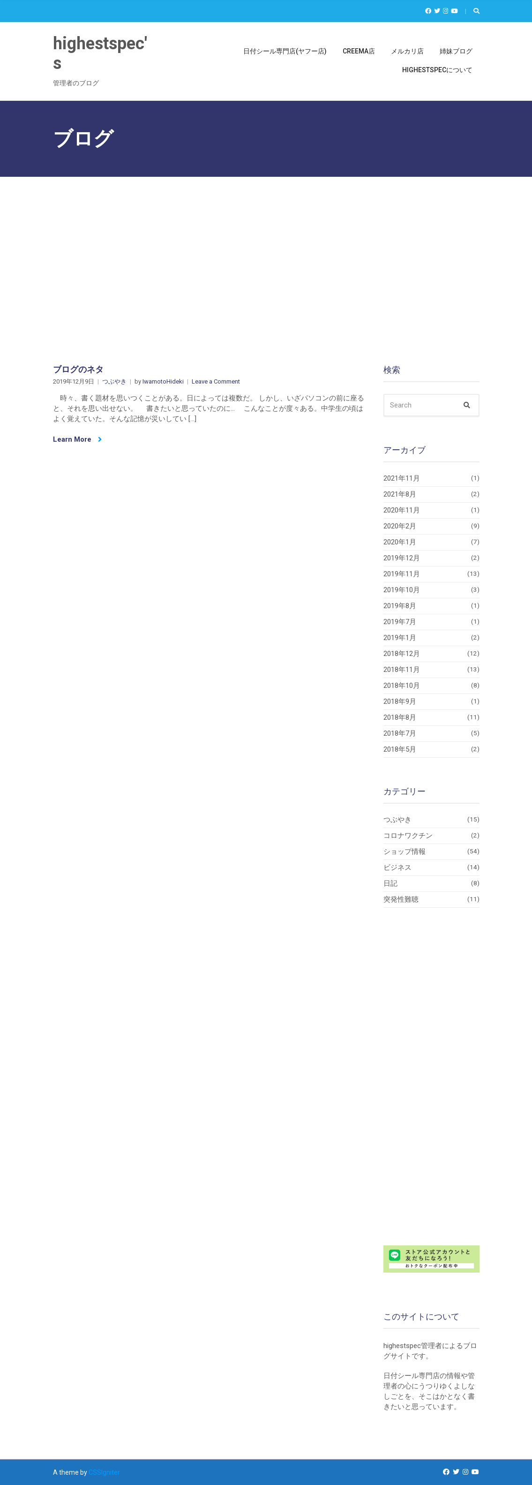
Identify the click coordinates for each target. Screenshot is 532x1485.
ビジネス (397, 867)
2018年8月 (399, 717)
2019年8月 (399, 606)
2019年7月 (399, 622)
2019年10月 (401, 590)
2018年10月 (401, 685)
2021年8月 (399, 494)
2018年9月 (399, 701)
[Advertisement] (266, 247)
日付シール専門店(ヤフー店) (285, 51)
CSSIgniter (104, 1472)
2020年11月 (401, 510)
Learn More (77, 439)
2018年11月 (401, 669)
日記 (390, 883)
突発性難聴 (401, 899)
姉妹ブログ (456, 51)
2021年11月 (401, 478)
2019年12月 (401, 558)
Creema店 (359, 51)
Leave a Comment (216, 381)
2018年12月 (401, 653)
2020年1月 (399, 542)
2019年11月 (401, 574)
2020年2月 (399, 526)
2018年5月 (399, 749)
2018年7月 (399, 733)
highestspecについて (437, 70)
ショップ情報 (404, 851)
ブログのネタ (78, 369)
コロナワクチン (408, 835)
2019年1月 (399, 637)
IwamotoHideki (163, 381)
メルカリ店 (407, 51)
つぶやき (114, 381)
